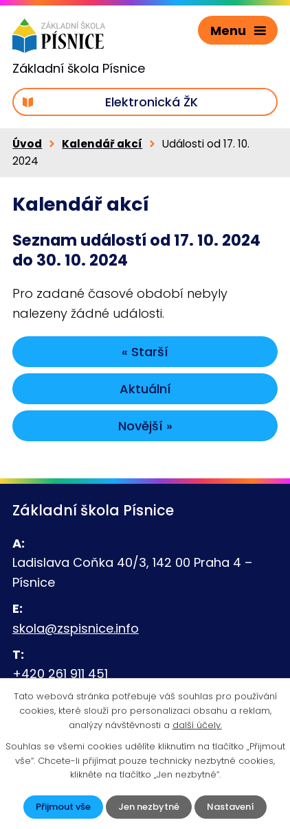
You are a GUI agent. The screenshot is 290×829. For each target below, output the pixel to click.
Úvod (27, 144)
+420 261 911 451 (60, 673)
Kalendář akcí (102, 144)
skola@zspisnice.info (75, 628)
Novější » (145, 425)
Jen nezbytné (148, 806)
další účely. (197, 725)
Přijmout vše (63, 806)
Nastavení (230, 806)
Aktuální (145, 388)
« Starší (145, 351)
